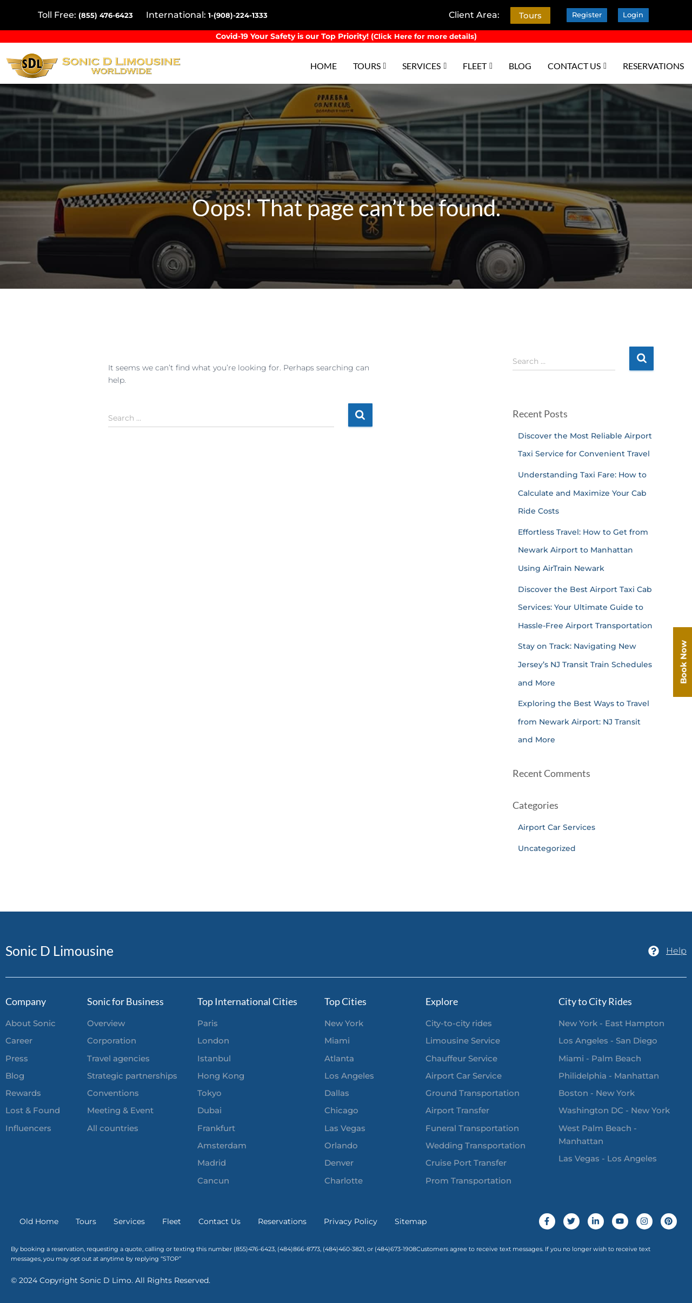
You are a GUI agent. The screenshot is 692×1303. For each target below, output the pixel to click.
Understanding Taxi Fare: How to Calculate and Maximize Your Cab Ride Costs (582, 493)
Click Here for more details (423, 36)
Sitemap (411, 1221)
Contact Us (219, 1221)
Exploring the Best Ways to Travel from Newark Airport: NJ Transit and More (583, 721)
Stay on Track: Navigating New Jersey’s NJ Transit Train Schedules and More (585, 664)
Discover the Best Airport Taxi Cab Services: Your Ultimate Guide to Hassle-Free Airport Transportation (585, 607)
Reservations (282, 1221)
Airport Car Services (556, 827)
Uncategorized (547, 848)
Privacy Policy (350, 1221)
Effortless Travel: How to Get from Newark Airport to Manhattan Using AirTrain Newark (583, 550)
